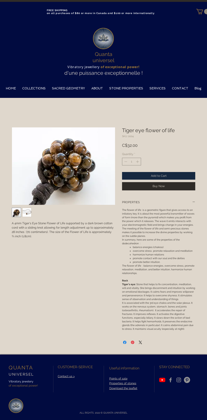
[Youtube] (162, 380)
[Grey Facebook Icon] (170, 380)
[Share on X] (140, 342)
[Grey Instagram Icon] (179, 380)
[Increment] (137, 161)
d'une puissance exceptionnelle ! (103, 73)
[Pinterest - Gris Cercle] (187, 380)
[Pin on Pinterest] (132, 342)
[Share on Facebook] (124, 342)
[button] (34, 88)
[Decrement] (125, 161)
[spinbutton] (131, 161)
